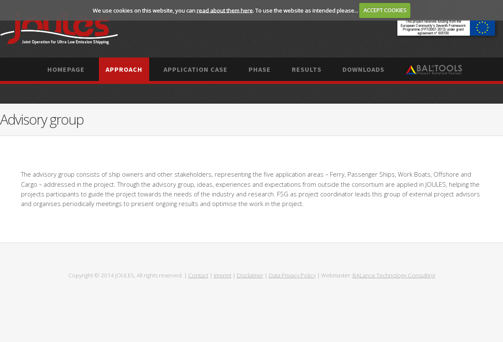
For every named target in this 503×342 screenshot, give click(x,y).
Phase (260, 69)
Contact (198, 275)
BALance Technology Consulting (394, 275)
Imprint (222, 275)
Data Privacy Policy (292, 275)
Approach (124, 69)
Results (307, 69)
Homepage (66, 69)
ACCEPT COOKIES (385, 10)
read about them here (225, 10)
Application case (195, 69)
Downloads (363, 69)
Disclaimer (250, 275)
